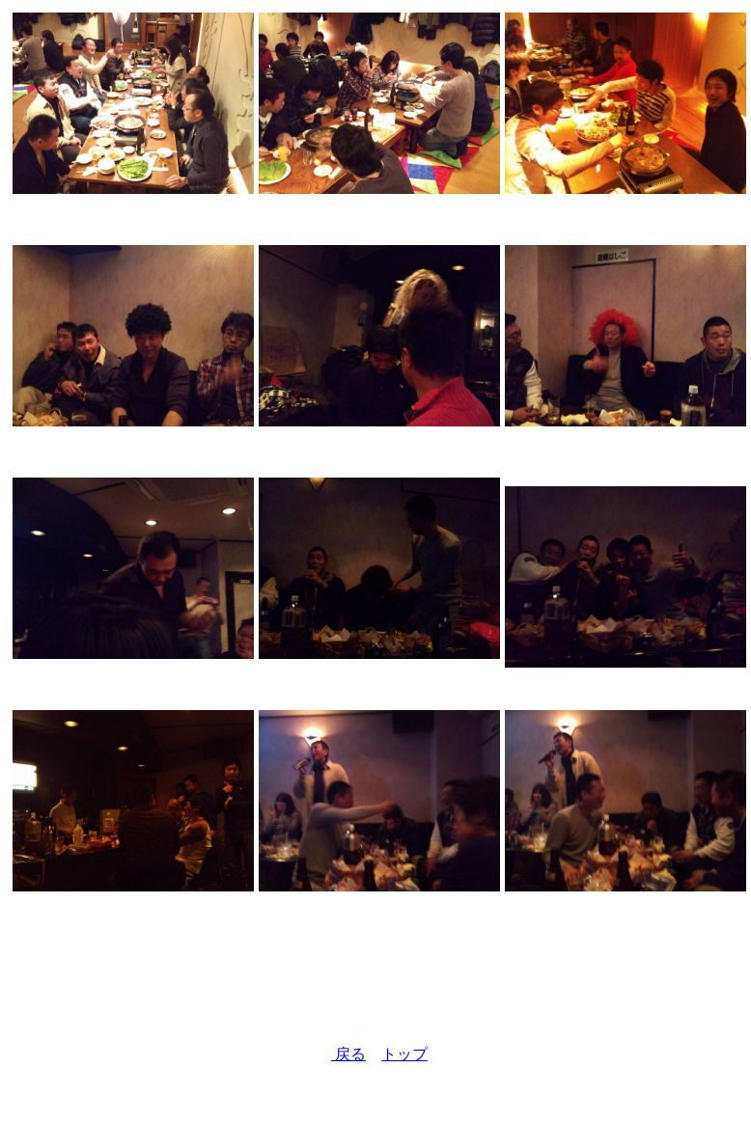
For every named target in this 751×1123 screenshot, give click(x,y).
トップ (404, 1054)
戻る (348, 1054)
